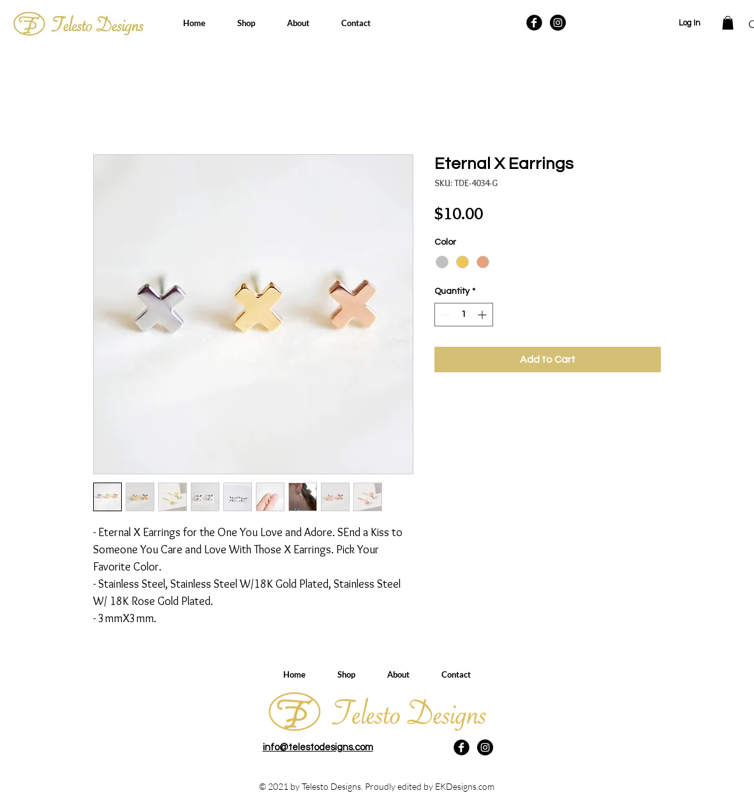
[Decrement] (444, 314)
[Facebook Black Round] (534, 23)
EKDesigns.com (464, 786)
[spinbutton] (463, 314)
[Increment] (483, 314)
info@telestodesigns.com (318, 747)
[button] (728, 23)
